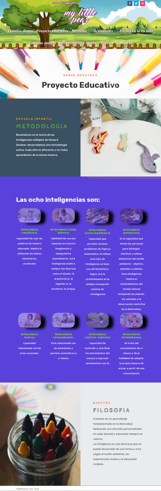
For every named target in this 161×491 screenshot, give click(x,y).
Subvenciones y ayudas (78, 43)
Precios (107, 43)
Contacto (124, 43)
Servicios (79, 31)
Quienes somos (20, 31)
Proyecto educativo (52, 31)
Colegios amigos (42, 43)
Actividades (103, 31)
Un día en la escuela (136, 31)
